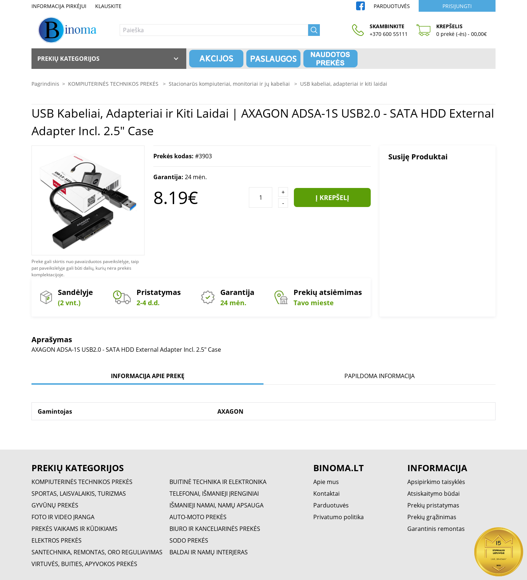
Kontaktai (326, 494)
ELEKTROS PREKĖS (56, 540)
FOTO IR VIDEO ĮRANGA (62, 517)
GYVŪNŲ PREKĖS (54, 505)
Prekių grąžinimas (431, 517)
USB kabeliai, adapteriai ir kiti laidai (343, 83)
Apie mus (326, 482)
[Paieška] (214, 30)
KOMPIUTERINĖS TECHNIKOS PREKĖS (114, 83)
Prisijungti (457, 6)
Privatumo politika (338, 517)
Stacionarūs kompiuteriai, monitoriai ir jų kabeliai (230, 83)
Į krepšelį (332, 197)
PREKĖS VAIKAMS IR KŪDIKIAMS (74, 529)
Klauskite (108, 6)
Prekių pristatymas (433, 505)
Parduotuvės (392, 6)
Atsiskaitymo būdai (433, 494)
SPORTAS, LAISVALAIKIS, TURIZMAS (78, 494)
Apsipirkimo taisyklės (436, 482)
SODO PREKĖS (188, 540)
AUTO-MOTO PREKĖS (198, 517)
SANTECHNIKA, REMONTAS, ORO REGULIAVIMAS (96, 552)
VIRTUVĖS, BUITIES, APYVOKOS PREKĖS (84, 564)
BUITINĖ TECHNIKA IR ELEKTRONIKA (217, 482)
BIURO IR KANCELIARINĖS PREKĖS (214, 529)
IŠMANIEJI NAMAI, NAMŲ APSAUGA (216, 505)
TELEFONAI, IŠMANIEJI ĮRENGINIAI (214, 494)
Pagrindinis (45, 83)
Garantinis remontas (436, 529)
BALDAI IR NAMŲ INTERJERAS (208, 552)
